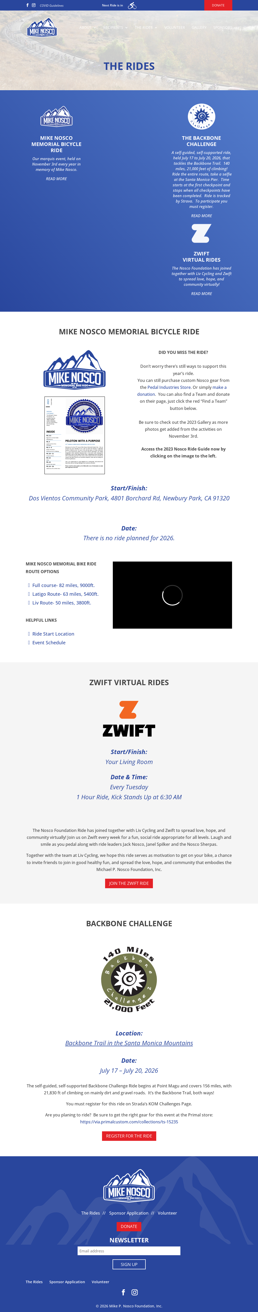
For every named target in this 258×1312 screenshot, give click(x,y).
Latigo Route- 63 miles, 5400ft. (65, 594)
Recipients (113, 28)
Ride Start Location (53, 634)
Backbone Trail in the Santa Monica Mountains (129, 1043)
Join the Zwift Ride (129, 883)
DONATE (129, 1226)
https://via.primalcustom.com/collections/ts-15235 (129, 1122)
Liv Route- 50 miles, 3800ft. (61, 603)
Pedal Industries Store (169, 387)
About (85, 28)
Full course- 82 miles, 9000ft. (63, 585)
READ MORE (56, 178)
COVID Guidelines (51, 5)
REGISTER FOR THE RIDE (129, 1136)
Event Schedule (49, 642)
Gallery (199, 28)
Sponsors (222, 28)
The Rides (144, 28)
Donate (218, 5)
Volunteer (174, 28)
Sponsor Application (129, 1213)
